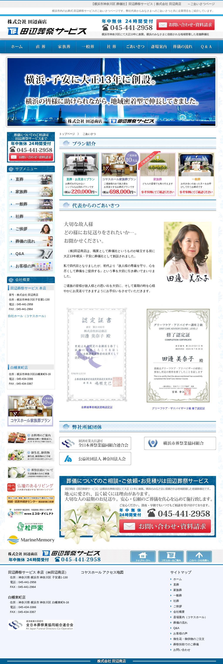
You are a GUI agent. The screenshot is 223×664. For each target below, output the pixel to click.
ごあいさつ (135, 46)
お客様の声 (25, 266)
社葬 (111, 46)
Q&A (19, 254)
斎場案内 (159, 46)
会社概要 (179, 611)
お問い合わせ (181, 649)
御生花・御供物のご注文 (188, 639)
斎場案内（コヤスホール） (190, 617)
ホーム (16, 46)
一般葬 (88, 46)
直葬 (40, 46)
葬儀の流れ (182, 46)
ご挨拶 (21, 229)
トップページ (67, 133)
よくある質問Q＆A (206, 46)
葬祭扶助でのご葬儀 (186, 644)
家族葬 (64, 46)
